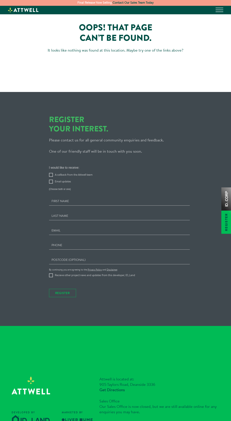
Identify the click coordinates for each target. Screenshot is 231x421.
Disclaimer (112, 257)
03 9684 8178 (136, 403)
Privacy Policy (95, 257)
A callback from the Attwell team (71, 163)
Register (62, 281)
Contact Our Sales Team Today (133, 3)
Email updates (60, 170)
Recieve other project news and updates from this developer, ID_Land (92, 263)
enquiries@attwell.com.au (137, 408)
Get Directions (112, 369)
